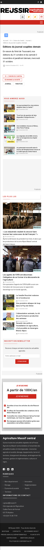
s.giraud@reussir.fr (9, 503)
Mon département (11, 482)
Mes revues (35, 17)
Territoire (8, 492)
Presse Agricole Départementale (14, 534)
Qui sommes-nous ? (31, 531)
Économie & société (12, 80)
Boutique (5, 531)
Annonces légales (23, 17)
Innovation (28, 482)
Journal (8, 84)
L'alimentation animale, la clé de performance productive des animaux (28, 315)
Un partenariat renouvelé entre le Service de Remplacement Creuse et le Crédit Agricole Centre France (28, 149)
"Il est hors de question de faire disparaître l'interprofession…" (27, 116)
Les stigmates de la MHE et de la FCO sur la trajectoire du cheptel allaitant (27, 138)
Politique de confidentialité (20, 541)
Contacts (16, 531)
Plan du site (35, 534)
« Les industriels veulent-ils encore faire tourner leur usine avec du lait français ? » (20, 233)
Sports (27, 488)
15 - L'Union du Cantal (13, 76)
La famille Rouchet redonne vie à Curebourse (27, 296)
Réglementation (30, 485)
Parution (19, 84)
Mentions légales (27, 538)
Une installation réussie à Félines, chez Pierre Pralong (27, 127)
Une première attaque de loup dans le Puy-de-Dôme (28, 304)
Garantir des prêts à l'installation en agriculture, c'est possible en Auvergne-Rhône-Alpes (27, 327)
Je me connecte (41, 17)
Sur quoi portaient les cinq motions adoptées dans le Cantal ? (28, 106)
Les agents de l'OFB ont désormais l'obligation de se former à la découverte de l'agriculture (21, 277)
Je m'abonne (29, 17)
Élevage (7, 485)
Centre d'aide (11, 538)
